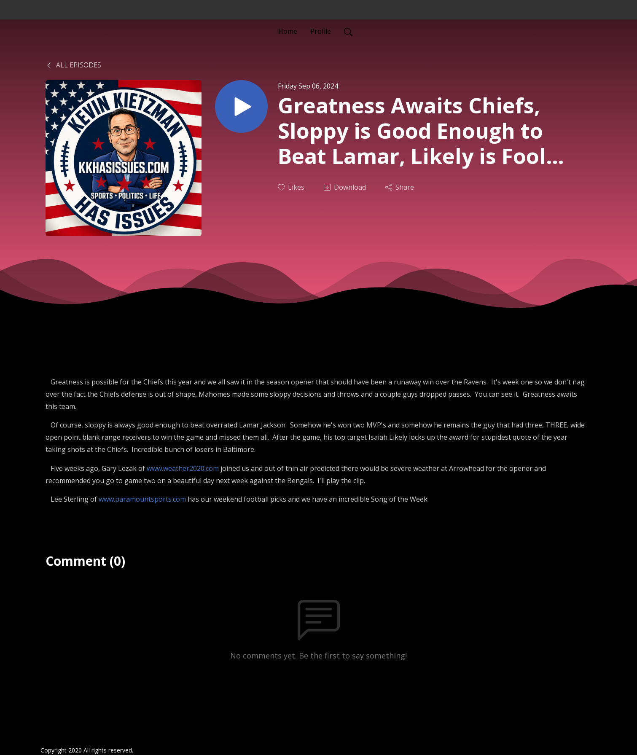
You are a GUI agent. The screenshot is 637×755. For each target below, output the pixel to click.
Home (287, 31)
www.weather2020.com (183, 468)
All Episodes (73, 65)
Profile (320, 31)
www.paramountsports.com (142, 499)
